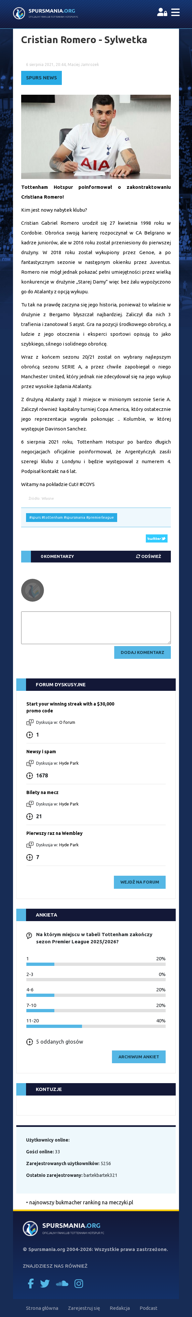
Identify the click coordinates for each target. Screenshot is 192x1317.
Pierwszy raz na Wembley (54, 833)
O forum (67, 722)
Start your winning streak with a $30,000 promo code (70, 707)
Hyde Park (69, 763)
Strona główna (42, 1308)
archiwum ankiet (138, 1056)
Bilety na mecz (42, 792)
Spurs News (41, 77)
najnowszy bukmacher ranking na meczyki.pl (81, 1202)
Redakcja (120, 1308)
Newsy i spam (41, 751)
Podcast (149, 1308)
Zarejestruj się (84, 1308)
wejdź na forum (139, 882)
